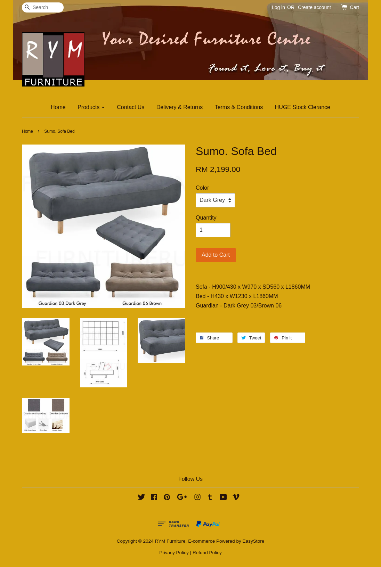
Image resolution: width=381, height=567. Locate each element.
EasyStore (254, 541)
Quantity (206, 218)
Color (202, 188)
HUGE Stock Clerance (302, 107)
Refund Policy (207, 552)
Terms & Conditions (239, 107)
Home (58, 107)
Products (91, 107)
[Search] (43, 7)
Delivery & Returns (179, 107)
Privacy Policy (174, 552)
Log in (278, 7)
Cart (354, 7)
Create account (314, 7)
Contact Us (130, 107)
